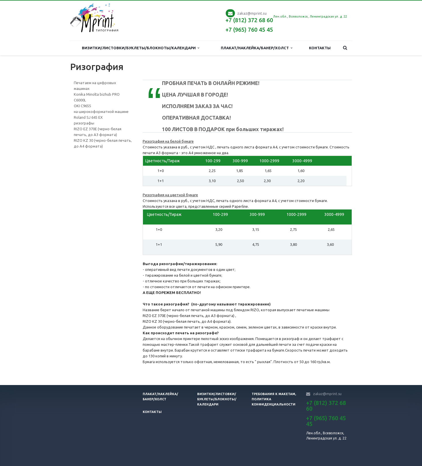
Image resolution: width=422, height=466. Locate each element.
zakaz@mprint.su (252, 13)
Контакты (320, 48)
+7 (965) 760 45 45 (249, 29)
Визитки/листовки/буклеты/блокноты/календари (216, 399)
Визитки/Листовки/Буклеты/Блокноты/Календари (140, 48)
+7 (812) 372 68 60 (249, 20)
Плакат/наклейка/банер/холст (256, 48)
